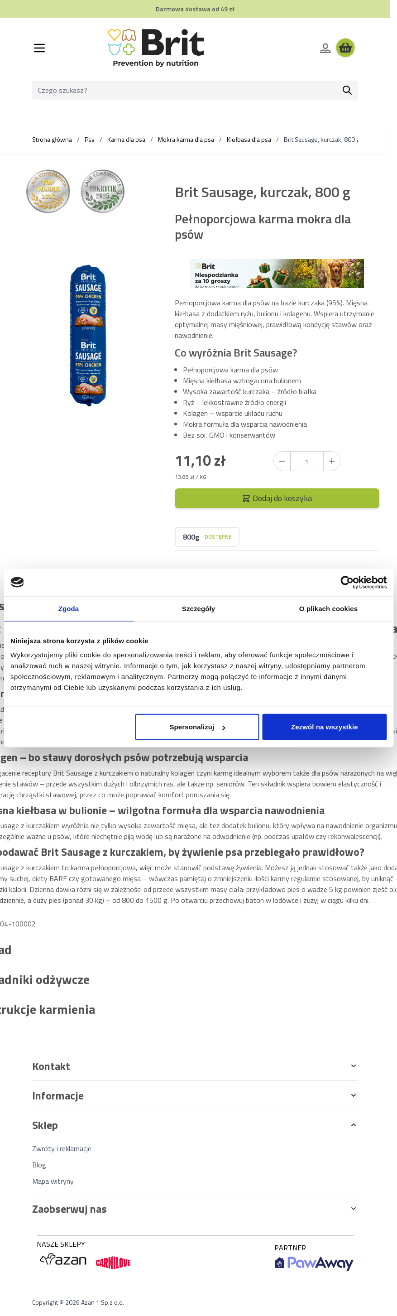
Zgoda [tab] (68, 608)
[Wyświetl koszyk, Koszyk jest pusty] (345, 48)
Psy (90, 139)
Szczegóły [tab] (198, 608)
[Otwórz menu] (39, 48)
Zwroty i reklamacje (61, 1148)
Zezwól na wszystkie (324, 727)
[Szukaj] (347, 90)
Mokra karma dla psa (186, 139)
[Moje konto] (325, 48)
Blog (39, 1164)
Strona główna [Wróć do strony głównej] (52, 139)
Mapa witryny (53, 1181)
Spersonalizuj (197, 727)
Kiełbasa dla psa (249, 139)
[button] (195, 1065)
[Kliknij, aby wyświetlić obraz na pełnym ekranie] (88, 339)
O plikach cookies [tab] (328, 608)
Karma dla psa (126, 139)
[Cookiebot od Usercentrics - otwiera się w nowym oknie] (347, 582)
